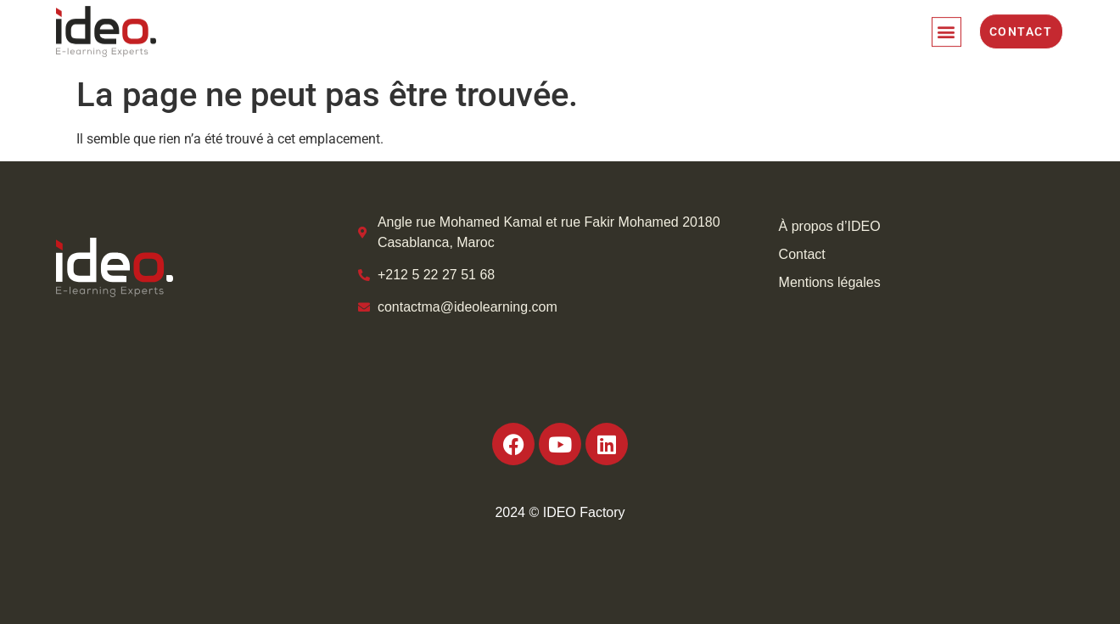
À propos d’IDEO (830, 226)
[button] (946, 28)
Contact (802, 254)
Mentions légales (830, 282)
